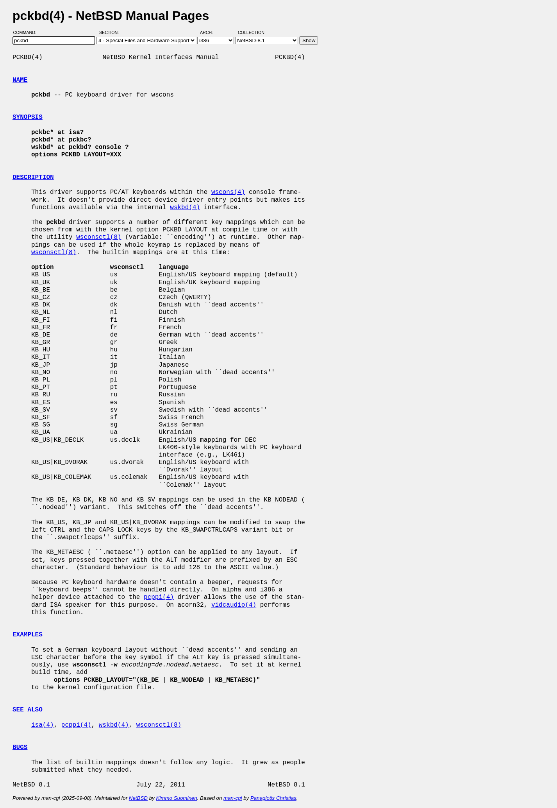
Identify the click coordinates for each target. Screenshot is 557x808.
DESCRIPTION (33, 177)
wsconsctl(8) (98, 237)
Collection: (252, 32)
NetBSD (138, 798)
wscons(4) (228, 192)
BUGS (19, 747)
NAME (19, 80)
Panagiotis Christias (273, 798)
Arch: (210, 32)
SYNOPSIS (27, 117)
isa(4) (42, 725)
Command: (27, 32)
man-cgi (232, 798)
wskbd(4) (185, 207)
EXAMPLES (27, 635)
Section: (110, 32)
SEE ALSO (27, 710)
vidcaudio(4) (233, 605)
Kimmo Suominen (176, 798)
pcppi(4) (159, 597)
